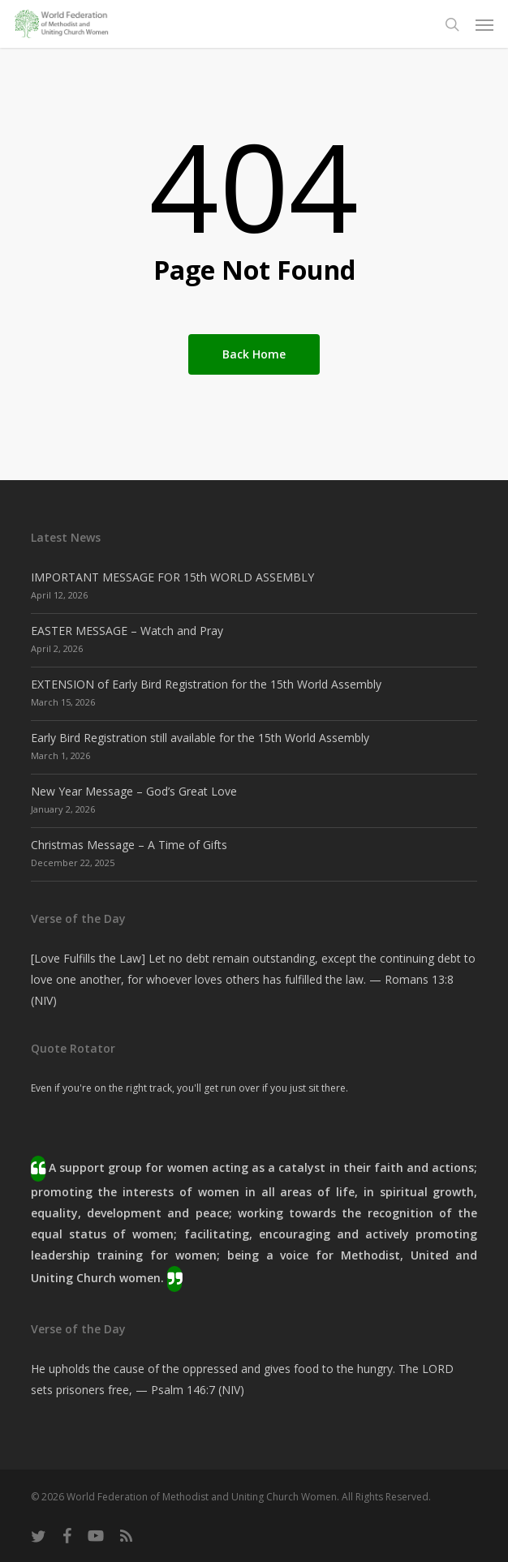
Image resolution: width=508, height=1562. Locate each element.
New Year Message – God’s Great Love (134, 791)
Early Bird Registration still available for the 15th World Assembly (200, 737)
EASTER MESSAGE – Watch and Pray (127, 630)
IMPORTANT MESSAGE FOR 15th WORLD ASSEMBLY (172, 577)
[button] (484, 24)
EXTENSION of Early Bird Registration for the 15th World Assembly (206, 684)
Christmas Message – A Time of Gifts (129, 844)
